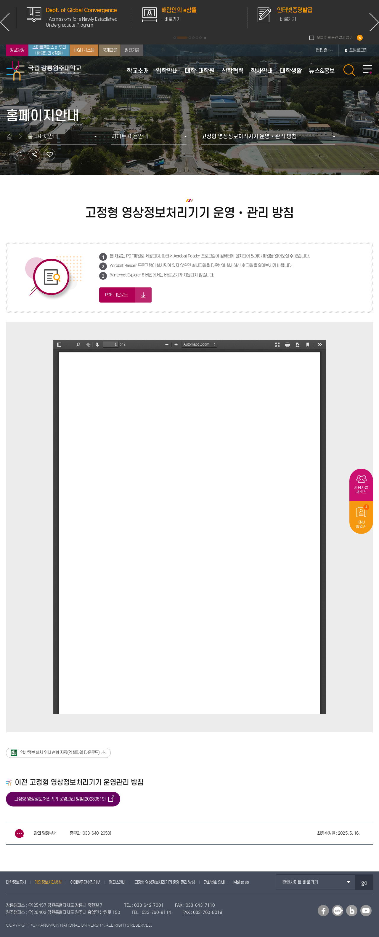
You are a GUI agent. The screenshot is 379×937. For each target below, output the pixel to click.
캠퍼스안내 (117, 882)
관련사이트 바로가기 (300, 882)
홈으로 (12, 136)
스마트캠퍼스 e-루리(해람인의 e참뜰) (49, 50)
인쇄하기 (19, 154)
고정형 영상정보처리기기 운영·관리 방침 (164, 882)
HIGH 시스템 (84, 50)
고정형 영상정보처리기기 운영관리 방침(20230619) (59, 799)
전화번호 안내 (214, 882)
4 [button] (193, 37)
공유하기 (34, 154)
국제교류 (109, 50)
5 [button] (197, 37)
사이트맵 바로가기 (367, 69)
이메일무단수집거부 (85, 882)
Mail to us (241, 882)
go (364, 882)
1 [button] (175, 37)
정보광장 (17, 50)
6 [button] (200, 37)
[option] (157, 17)
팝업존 (321, 50)
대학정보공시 (16, 882)
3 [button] (190, 37)
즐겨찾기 (50, 154)
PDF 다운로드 (116, 295)
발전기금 (132, 50)
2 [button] (182, 37)
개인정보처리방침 (48, 882)
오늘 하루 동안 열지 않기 (335, 38)
